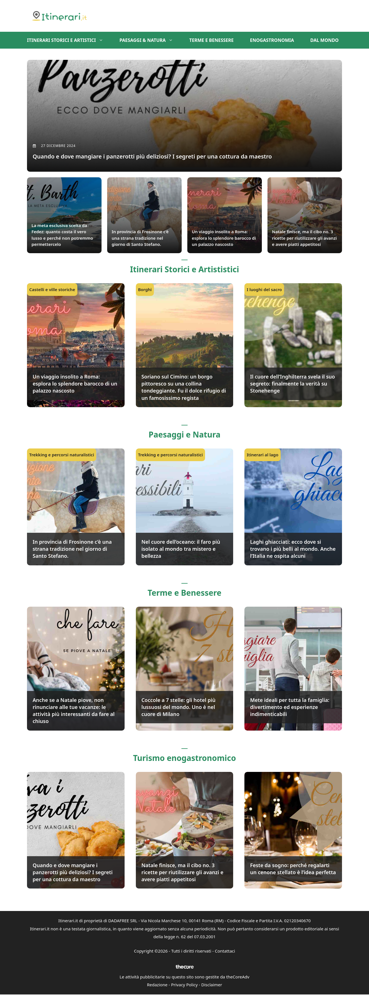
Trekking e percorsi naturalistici (61, 455)
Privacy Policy (184, 985)
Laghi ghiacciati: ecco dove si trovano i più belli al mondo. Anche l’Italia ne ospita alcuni (293, 549)
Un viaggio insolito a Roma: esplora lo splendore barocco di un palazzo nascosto (75, 384)
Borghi (145, 290)
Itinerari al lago (262, 455)
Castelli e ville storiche (52, 290)
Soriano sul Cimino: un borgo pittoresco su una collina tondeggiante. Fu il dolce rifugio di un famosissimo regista (183, 388)
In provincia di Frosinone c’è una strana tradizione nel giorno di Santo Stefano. (72, 549)
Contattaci (225, 951)
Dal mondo (324, 40)
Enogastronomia (272, 40)
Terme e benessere (211, 40)
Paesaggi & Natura (150, 40)
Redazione (157, 985)
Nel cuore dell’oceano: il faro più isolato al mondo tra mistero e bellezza (180, 549)
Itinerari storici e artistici (69, 40)
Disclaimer (211, 985)
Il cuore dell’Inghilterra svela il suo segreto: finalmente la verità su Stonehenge (292, 384)
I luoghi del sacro (264, 290)
